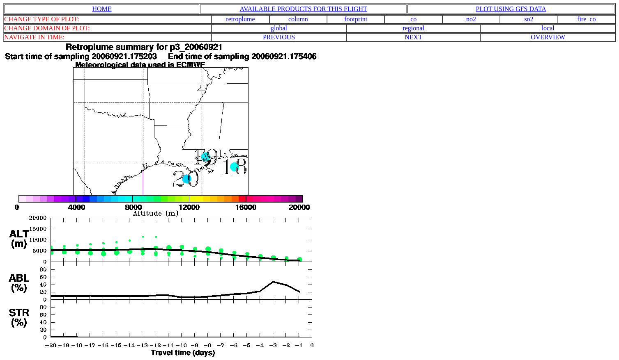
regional (413, 28)
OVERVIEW (548, 37)
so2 (528, 19)
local (548, 28)
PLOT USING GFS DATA (511, 8)
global (279, 28)
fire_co (586, 19)
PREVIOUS (279, 37)
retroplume (240, 19)
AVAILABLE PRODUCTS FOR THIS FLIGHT (303, 8)
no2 (471, 19)
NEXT (413, 37)
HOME (101, 8)
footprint (355, 19)
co (413, 19)
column (298, 19)
